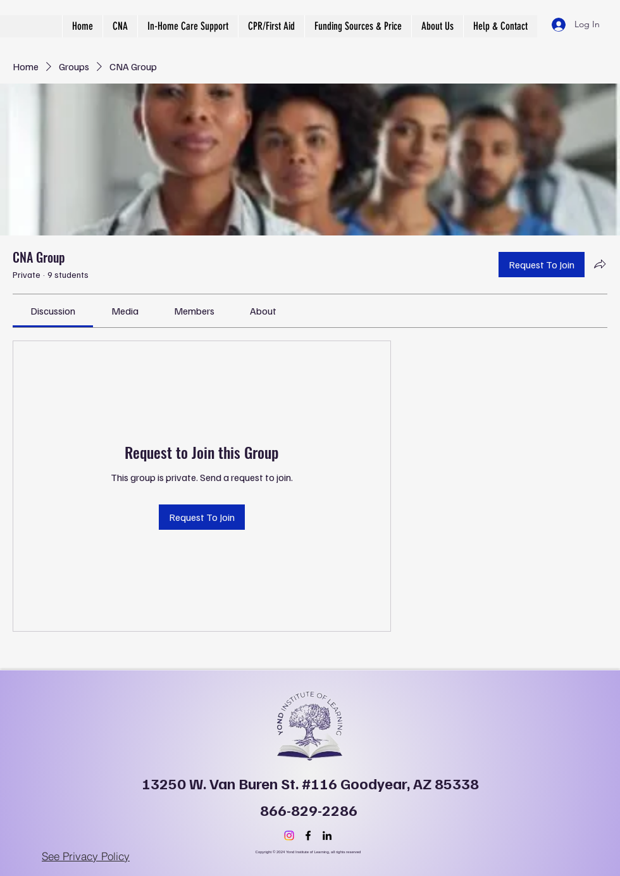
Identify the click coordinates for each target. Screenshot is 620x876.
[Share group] (599, 264)
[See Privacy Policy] (86, 855)
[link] (52, 310)
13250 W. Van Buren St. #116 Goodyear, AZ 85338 (310, 782)
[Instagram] (289, 835)
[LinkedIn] (327, 835)
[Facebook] (308, 835)
